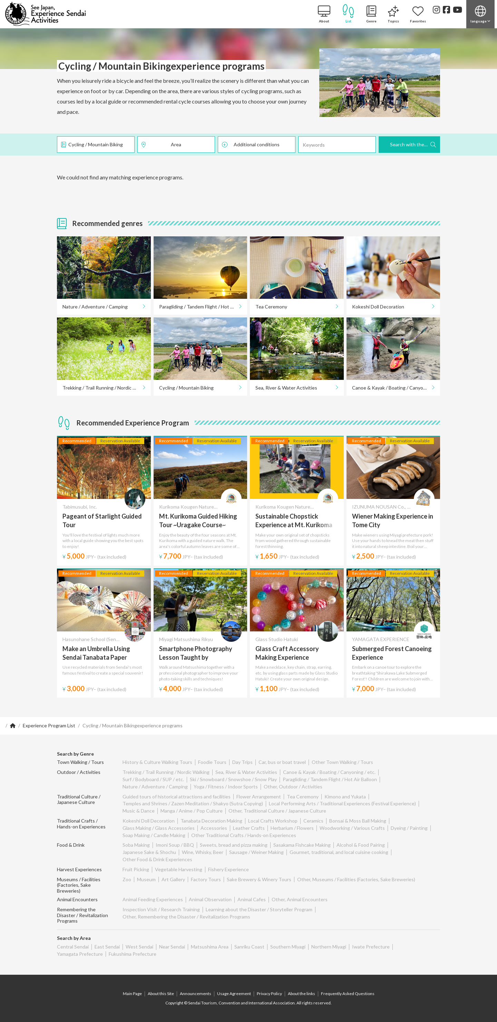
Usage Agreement (234, 993)
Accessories (214, 828)
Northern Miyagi (328, 947)
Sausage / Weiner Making (256, 852)
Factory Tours (206, 879)
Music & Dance (139, 811)
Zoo (127, 879)
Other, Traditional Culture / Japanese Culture (277, 811)
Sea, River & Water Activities (286, 388)
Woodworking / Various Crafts (352, 828)
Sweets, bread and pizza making (233, 845)
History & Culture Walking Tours (157, 762)
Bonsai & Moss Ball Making (357, 821)
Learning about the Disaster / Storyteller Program (259, 909)
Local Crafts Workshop (273, 821)
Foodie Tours (212, 762)
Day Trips (242, 762)
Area (176, 144)
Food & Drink (71, 845)
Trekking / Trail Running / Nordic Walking (105, 388)
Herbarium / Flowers (292, 828)
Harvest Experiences (79, 869)
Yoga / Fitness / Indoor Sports (226, 786)
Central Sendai (73, 947)
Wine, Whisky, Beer (202, 852)
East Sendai (107, 947)
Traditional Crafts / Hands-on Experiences (81, 823)
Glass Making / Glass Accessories (159, 828)
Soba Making (136, 845)
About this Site (161, 993)
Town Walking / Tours (80, 762)
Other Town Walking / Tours (342, 762)
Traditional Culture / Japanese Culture (78, 799)
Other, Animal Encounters (300, 899)
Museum (146, 879)
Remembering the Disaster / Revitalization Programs (82, 915)
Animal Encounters (77, 899)
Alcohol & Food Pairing (361, 845)
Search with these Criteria (415, 144)
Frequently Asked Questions (347, 993)
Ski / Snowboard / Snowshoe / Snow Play (233, 779)
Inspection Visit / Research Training (161, 909)
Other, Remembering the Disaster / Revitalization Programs (186, 917)
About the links (301, 993)
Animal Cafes (251, 899)
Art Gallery (173, 879)
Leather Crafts (249, 828)
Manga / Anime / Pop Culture (191, 811)
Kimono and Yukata (345, 796)
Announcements (195, 993)
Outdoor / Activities (78, 772)
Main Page (132, 993)
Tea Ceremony (271, 306)
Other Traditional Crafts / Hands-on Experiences (243, 835)
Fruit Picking (136, 869)
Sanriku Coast (249, 947)
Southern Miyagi (287, 947)
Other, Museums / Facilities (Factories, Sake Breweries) (356, 879)
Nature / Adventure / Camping (95, 306)
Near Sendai (172, 947)
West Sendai (139, 947)
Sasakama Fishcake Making (302, 845)
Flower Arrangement (258, 796)
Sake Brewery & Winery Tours (259, 879)
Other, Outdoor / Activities (293, 786)
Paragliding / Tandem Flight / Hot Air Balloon (203, 306)
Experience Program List (49, 725)
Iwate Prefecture (371, 947)
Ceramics (313, 821)
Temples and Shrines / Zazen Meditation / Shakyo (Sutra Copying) (193, 803)
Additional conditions (257, 144)
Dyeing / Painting (409, 828)
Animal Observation (210, 899)
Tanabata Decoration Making (211, 821)
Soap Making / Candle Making (154, 835)
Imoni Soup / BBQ (175, 845)
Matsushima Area (209, 947)
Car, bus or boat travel (282, 762)
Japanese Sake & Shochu (149, 852)
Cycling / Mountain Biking (95, 144)
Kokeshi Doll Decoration (378, 306)
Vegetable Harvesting (178, 869)
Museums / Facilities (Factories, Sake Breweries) (78, 885)
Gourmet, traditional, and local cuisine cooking (339, 852)
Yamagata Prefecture (80, 954)
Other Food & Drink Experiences (157, 859)
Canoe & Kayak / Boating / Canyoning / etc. (396, 388)
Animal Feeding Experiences (153, 899)
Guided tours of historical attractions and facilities (177, 796)
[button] (480, 14)
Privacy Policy (269, 993)
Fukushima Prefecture (132, 954)
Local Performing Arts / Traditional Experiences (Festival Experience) (342, 803)
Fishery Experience (228, 869)
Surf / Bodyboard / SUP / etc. (153, 779)
